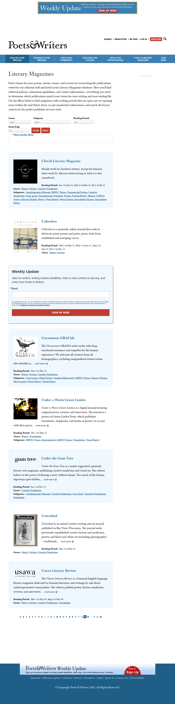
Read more (40, 363)
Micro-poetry (20, 381)
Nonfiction (18, 497)
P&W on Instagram (165, 46)
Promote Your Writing (42, 59)
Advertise (67, 678)
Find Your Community (66, 59)
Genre (11, 118)
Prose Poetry (52, 199)
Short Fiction (66, 199)
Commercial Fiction (77, 192)
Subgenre (38, 118)
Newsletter (121, 39)
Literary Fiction (29, 199)
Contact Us (122, 678)
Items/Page (14, 126)
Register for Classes (90, 59)
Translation (35, 436)
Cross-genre (31, 195)
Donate (108, 39)
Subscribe (156, 39)
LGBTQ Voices (82, 378)
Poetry (24, 188)
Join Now (163, 59)
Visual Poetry (49, 381)
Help (100, 678)
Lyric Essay (78, 494)
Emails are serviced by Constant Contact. (35, 305)
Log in (143, 39)
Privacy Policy (137, 678)
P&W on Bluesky (160, 46)
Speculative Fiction (84, 199)
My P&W (133, 39)
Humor (91, 195)
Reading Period (81, 118)
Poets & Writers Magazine (143, 59)
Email (15, 289)
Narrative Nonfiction (95, 494)
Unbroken (49, 221)
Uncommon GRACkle (58, 338)
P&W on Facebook (155, 46)
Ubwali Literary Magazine (61, 161)
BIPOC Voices (58, 192)
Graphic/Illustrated (64, 378)
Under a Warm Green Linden (64, 400)
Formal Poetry (79, 195)
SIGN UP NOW (60, 312)
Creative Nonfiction (48, 188)
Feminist (58, 195)
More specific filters (24, 134)
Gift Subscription (51, 678)
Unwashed (49, 516)
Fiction (33, 188)
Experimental (46, 195)
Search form (165, 38)
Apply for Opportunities (115, 59)
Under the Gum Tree (57, 458)
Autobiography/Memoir (38, 192)
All (101, 616)
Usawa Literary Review (58, 570)
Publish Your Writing (17, 59)
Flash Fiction (45, 378)
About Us (109, 678)
